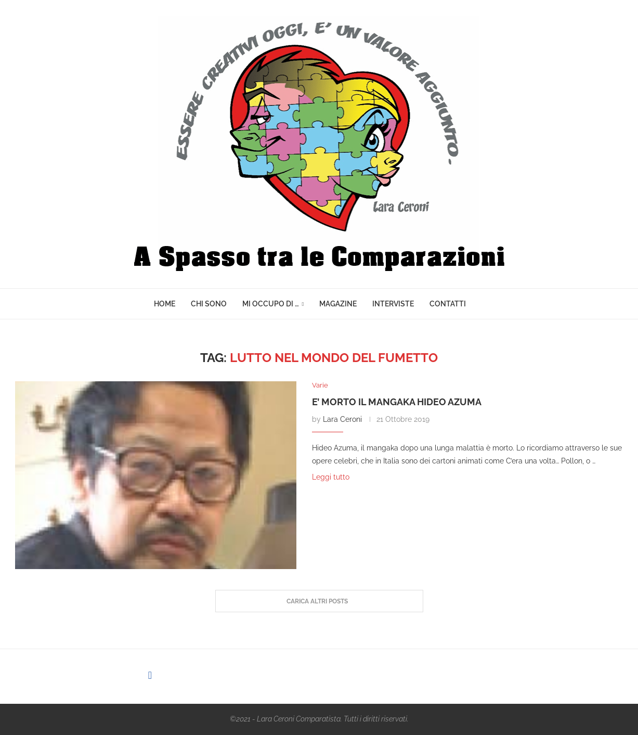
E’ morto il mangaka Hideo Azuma (396, 401)
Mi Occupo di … (270, 304)
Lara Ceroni (342, 419)
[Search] (479, 304)
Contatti (447, 304)
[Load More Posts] (319, 601)
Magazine (338, 304)
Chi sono (209, 304)
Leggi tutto (330, 477)
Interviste (393, 304)
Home (164, 304)
